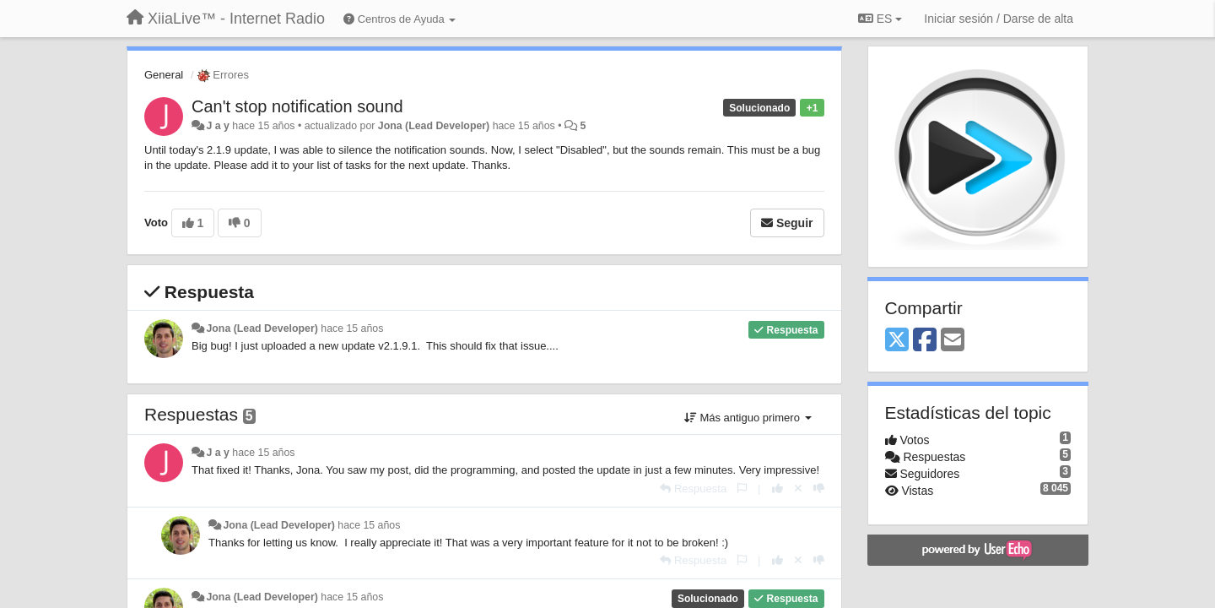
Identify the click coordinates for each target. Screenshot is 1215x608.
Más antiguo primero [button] (748, 417)
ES (880, 18)
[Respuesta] (693, 488)
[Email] (952, 341)
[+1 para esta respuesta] (777, 488)
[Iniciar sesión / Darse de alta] (998, 18)
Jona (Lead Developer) (433, 126)
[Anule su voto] (798, 488)
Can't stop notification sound (297, 106)
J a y (217, 126)
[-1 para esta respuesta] (818, 488)
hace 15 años (352, 328)
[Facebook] (925, 341)
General (163, 74)
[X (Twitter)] (897, 341)
